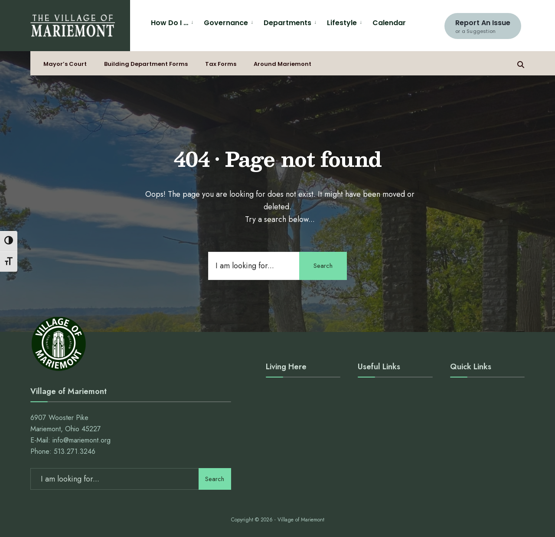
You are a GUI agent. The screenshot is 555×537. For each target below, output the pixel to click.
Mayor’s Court (65, 64)
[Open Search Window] (521, 63)
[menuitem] (173, 21)
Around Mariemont (282, 64)
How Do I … (169, 23)
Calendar (389, 23)
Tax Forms (220, 64)
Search (323, 265)
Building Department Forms (146, 64)
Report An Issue (482, 26)
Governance (226, 23)
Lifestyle (342, 23)
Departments (287, 23)
